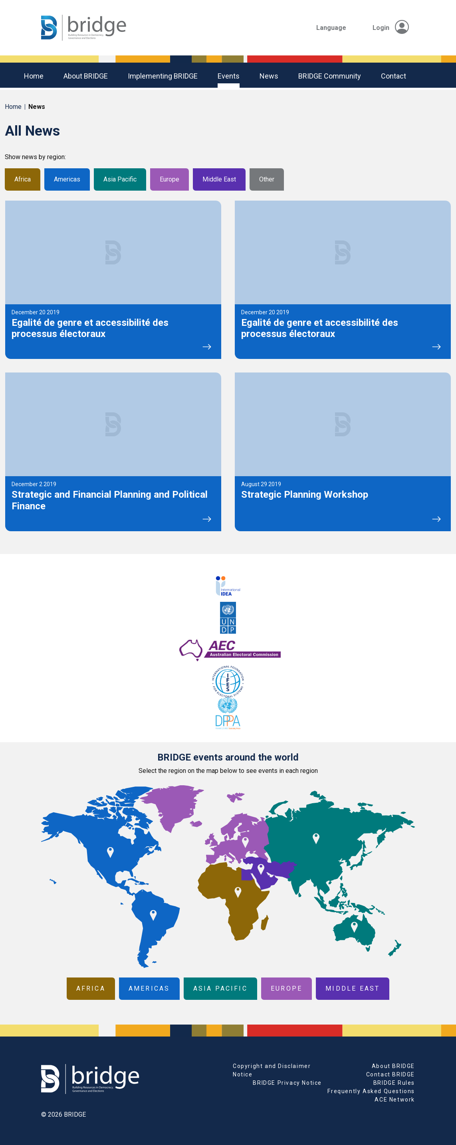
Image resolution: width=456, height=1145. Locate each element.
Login (391, 27)
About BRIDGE (85, 76)
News (269, 76)
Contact (393, 76)
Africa (22, 179)
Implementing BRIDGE (163, 76)
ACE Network (395, 1099)
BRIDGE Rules (394, 1083)
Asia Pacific (120, 179)
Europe (169, 179)
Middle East (219, 179)
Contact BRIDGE (390, 1074)
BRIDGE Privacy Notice (287, 1083)
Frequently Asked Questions (371, 1091)
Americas (67, 179)
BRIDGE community (329, 76)
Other (266, 179)
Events (229, 76)
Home (34, 76)
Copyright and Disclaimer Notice (272, 1070)
